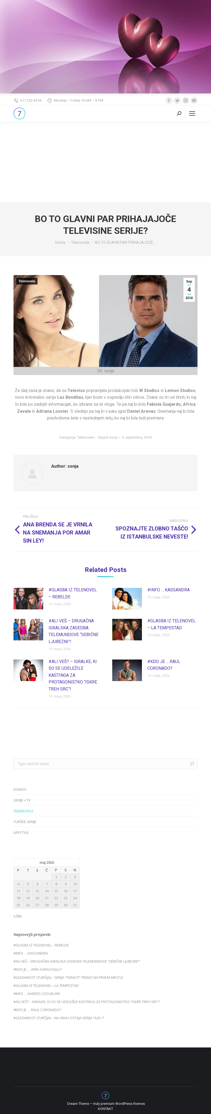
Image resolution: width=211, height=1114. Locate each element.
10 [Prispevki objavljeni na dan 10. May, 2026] (75, 884)
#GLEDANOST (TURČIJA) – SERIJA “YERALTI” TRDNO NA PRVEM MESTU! (68, 977)
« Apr (17, 915)
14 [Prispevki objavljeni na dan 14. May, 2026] (47, 891)
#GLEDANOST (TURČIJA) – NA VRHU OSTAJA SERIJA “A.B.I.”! (58, 1017)
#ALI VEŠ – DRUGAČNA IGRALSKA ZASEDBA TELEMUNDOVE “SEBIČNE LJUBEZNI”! (73, 631)
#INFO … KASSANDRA (168, 589)
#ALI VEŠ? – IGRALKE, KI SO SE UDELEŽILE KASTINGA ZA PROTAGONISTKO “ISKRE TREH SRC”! (73, 675)
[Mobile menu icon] (192, 113)
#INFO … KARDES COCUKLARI (36, 993)
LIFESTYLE (21, 832)
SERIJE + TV (22, 800)
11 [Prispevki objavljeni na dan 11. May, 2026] (18, 891)
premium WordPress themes (123, 1104)
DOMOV (19, 789)
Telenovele (27, 281)
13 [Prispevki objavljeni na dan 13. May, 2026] (37, 891)
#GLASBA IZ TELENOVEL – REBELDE (73, 593)
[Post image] (28, 598)
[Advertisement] (105, 162)
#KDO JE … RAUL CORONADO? (163, 665)
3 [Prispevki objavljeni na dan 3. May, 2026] (75, 876)
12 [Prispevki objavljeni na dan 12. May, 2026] (28, 891)
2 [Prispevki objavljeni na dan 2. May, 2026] (66, 876)
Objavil (108, 437)
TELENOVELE (23, 810)
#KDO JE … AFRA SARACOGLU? (37, 969)
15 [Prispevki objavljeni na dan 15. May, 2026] (56, 891)
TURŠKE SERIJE (24, 821)
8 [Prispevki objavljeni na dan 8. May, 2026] (56, 884)
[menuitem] (105, 1108)
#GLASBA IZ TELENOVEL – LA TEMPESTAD (171, 624)
